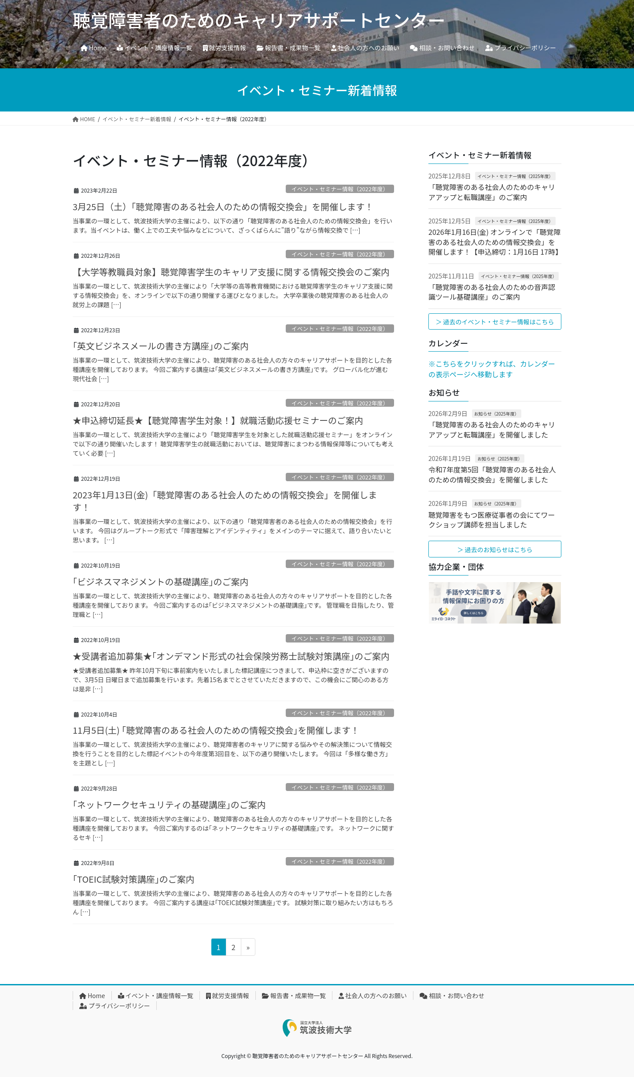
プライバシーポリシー (114, 1005)
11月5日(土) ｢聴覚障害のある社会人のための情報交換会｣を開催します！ (216, 730)
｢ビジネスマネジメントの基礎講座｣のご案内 (160, 581)
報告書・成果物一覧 (294, 995)
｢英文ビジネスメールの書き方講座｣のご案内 (161, 345)
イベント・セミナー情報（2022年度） (339, 189)
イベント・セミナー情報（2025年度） (515, 176)
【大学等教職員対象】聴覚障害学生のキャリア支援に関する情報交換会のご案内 (231, 271)
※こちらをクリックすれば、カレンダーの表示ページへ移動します (491, 368)
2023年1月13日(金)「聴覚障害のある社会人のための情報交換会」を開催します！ (225, 500)
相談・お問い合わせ (452, 995)
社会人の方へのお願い (373, 995)
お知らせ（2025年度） (496, 413)
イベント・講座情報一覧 (155, 995)
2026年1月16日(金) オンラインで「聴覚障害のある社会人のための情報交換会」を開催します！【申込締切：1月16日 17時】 (495, 242)
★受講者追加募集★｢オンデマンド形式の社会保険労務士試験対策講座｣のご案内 (231, 656)
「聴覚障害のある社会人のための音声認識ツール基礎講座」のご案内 (491, 292)
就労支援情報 (227, 995)
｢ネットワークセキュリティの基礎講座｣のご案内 (169, 804)
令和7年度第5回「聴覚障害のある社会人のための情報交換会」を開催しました (492, 474)
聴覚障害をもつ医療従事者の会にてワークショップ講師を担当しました (491, 519)
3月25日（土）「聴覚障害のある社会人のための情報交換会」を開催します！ (223, 206)
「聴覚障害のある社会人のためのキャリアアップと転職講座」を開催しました (491, 429)
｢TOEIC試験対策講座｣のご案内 (134, 879)
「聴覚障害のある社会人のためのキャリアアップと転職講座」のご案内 (491, 192)
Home (92, 995)
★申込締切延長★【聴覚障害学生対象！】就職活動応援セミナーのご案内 (218, 420)
